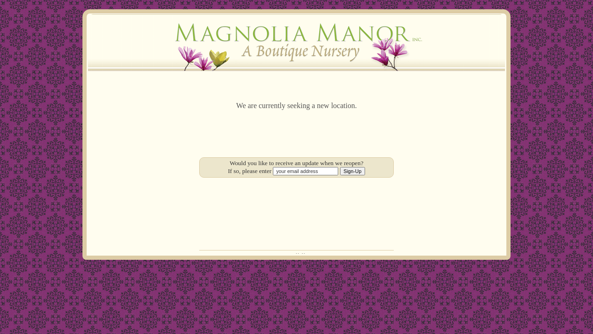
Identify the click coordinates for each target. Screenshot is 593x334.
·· (298, 253)
